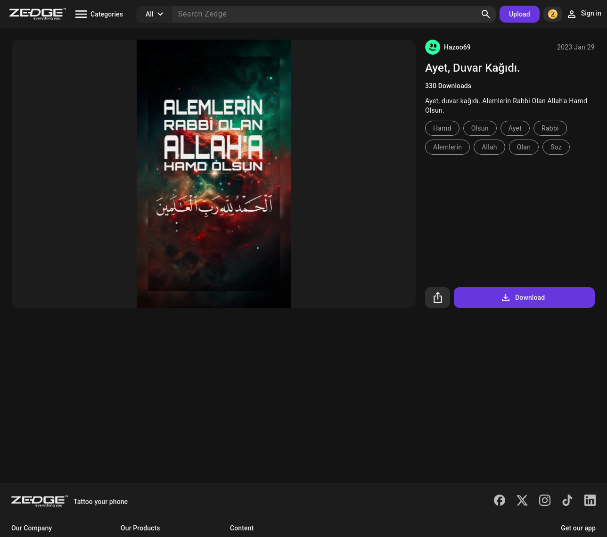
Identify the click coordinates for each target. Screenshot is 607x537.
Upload (519, 14)
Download (522, 297)
